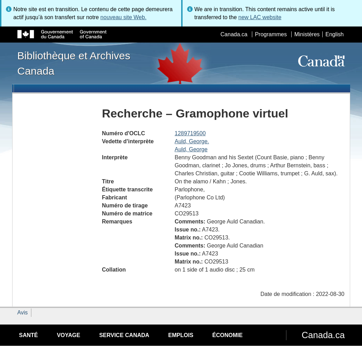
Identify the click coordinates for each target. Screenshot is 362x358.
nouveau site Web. (123, 17)
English (334, 34)
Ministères (307, 34)
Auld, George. (192, 141)
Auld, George (191, 149)
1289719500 (190, 133)
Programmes (271, 34)
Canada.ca (234, 34)
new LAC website (260, 17)
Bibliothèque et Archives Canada (73, 63)
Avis (22, 312)
